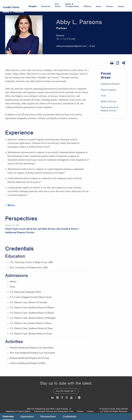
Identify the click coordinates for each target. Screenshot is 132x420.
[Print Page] (112, 63)
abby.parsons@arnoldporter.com (71, 46)
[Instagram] (57, 397)
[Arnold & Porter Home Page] (11, 6)
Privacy (80, 411)
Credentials (19, 248)
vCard (92, 46)
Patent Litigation (108, 89)
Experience (19, 132)
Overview (8, 416)
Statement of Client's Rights (18, 411)
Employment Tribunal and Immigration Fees (53, 411)
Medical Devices (108, 101)
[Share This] (124, 63)
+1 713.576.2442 (67, 39)
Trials (103, 95)
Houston (60, 35)
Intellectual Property (110, 84)
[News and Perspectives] (78, 397)
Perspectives (21, 218)
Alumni (90, 411)
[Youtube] (71, 397)
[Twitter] (66, 397)
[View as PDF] (118, 63)
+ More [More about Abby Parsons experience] (10, 205)
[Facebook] (62, 397)
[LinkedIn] (52, 397)
